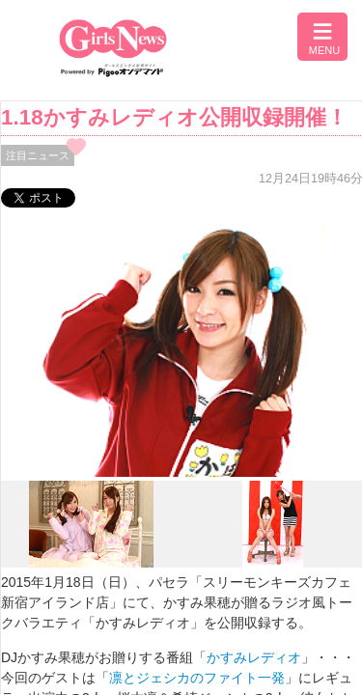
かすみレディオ (254, 657)
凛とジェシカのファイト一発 (197, 677)
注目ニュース (38, 155)
